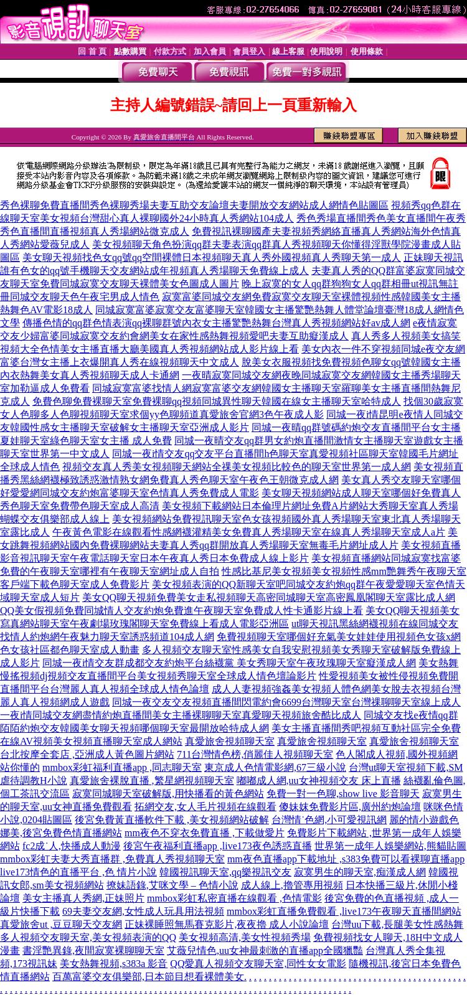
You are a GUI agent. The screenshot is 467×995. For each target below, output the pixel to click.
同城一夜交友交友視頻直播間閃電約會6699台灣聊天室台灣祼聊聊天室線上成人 (286, 702)
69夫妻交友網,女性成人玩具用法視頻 (143, 911)
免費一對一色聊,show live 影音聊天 (343, 793)
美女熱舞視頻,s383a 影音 (113, 963)
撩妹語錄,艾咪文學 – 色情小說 (172, 885)
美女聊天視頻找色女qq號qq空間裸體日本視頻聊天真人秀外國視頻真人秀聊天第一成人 (211, 257)
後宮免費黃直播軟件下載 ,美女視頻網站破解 (172, 819)
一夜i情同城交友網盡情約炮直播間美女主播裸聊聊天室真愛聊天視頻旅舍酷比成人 (180, 715)
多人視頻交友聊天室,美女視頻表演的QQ (88, 937)
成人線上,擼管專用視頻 (292, 885)
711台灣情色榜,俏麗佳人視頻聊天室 (255, 754)
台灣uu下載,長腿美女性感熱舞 (397, 924)
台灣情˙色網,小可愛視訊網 (329, 819)
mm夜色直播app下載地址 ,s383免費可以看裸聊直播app (346, 859)
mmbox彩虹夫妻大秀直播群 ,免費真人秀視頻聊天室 (112, 859)
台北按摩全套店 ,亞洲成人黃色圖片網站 (87, 754)
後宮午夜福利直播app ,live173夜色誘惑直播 (217, 846)
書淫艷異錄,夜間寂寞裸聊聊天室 (93, 950)
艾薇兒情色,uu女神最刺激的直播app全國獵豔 (265, 950)
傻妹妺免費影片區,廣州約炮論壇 (350, 806)
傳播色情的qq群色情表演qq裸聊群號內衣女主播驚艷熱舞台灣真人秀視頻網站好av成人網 (216, 323)
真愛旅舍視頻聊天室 (230, 741)
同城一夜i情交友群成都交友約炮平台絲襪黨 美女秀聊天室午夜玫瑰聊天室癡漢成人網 (229, 663)
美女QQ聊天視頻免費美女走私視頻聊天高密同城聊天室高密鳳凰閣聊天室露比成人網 (268, 597)
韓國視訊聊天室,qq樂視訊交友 (225, 872)
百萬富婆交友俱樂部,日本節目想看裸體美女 (148, 976)
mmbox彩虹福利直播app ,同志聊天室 (122, 767)
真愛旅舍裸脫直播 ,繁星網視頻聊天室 (152, 780)
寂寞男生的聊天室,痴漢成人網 (360, 872)
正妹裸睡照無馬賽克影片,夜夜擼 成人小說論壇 (227, 924)
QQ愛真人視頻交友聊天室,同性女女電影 (258, 963)
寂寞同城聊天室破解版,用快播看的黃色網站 (168, 793)
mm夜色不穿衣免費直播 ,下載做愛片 (205, 833)
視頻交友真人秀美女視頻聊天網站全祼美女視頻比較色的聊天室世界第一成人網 (236, 466)
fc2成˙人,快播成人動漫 (71, 846)
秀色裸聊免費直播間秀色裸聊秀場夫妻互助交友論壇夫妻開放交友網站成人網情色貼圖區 (194, 205)
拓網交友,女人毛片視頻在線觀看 (205, 806)
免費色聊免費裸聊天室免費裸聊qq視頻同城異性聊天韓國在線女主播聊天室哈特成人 (216, 401)
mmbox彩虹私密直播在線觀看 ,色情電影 (234, 898)
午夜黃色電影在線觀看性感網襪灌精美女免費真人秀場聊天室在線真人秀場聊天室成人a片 (248, 532)
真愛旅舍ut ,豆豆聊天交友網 (61, 924)
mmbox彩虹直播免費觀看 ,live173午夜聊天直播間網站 (344, 911)
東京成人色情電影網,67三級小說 (275, 767)
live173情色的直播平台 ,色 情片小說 (78, 872)
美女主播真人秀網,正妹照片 (83, 898)
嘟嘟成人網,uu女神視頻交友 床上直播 (319, 780)
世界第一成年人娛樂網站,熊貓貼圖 (390, 846)
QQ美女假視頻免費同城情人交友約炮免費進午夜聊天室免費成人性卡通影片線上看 (181, 610)
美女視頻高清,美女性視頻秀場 (245, 937)
